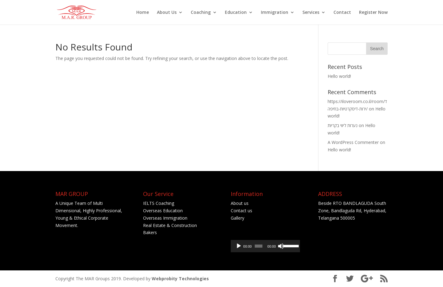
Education (236, 12)
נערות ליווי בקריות (342, 125)
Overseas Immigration (165, 218)
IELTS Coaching (158, 203)
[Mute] (281, 246)
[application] (265, 246)
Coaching (201, 12)
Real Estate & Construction (170, 225)
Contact (342, 12)
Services (310, 12)
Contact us (242, 210)
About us (240, 203)
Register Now (373, 12)
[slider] (258, 246)
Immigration (274, 12)
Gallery (237, 218)
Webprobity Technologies (180, 278)
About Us (167, 12)
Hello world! (339, 76)
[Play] (239, 246)
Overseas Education (163, 210)
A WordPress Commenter (353, 142)
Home (142, 12)
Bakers (150, 232)
